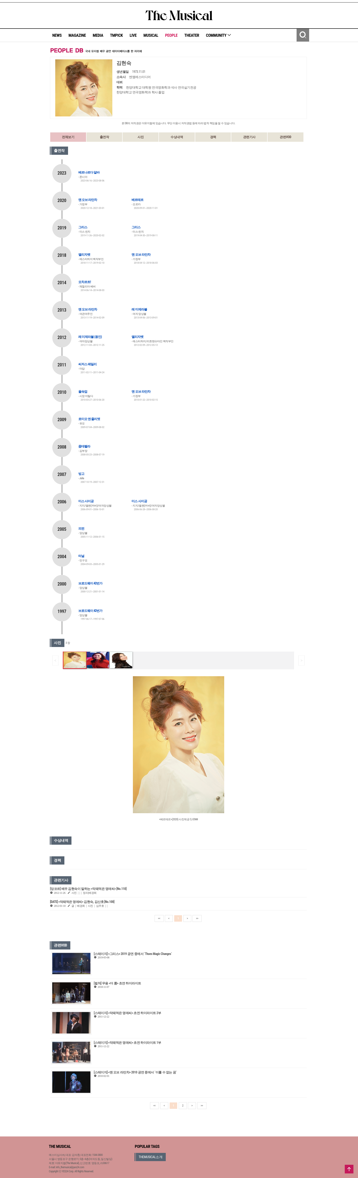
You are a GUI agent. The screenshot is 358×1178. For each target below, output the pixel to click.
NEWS (57, 35)
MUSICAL (150, 35)
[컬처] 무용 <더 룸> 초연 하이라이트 (117, 983)
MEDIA (98, 35)
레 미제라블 (139, 309)
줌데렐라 (84, 446)
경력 (213, 137)
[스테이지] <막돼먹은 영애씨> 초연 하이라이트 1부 (127, 1042)
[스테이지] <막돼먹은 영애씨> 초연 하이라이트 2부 (127, 1013)
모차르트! (84, 282)
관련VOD (285, 137)
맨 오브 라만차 (87, 200)
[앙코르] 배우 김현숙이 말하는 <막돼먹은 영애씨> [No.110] (88, 889)
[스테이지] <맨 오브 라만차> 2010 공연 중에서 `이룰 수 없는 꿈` (135, 1072)
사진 (140, 137)
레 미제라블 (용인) (90, 337)
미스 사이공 (86, 501)
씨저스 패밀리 (87, 364)
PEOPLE (171, 35)
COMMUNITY (218, 35)
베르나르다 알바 (89, 172)
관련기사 (249, 137)
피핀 (81, 528)
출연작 (104, 137)
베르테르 (137, 200)
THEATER (191, 35)
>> (197, 918)
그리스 (82, 227)
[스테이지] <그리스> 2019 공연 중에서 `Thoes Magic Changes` (133, 954)
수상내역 (177, 137)
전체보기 (68, 137)
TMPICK (116, 35)
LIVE (133, 35)
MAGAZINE (77, 35)
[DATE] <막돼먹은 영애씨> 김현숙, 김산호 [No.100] (82, 902)
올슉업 (82, 391)
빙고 (81, 474)
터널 (81, 556)
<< (159, 918)
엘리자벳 (84, 254)
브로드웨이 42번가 (90, 583)
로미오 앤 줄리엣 (89, 419)
